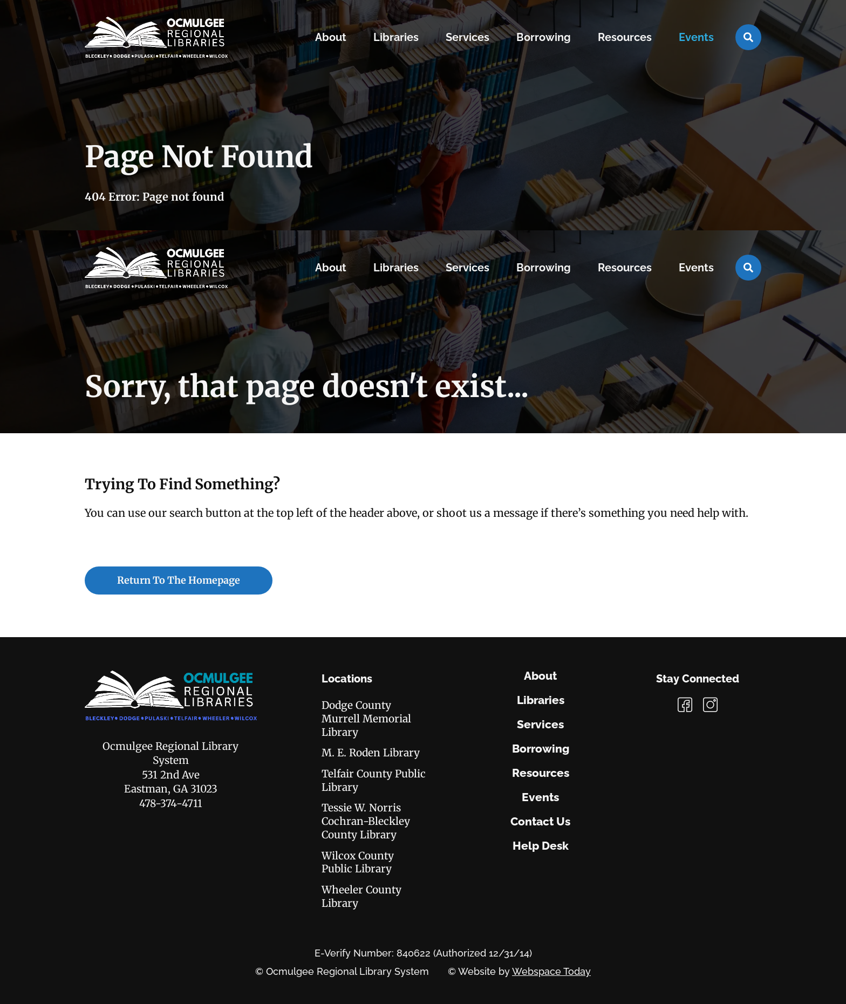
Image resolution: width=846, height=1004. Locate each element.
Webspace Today (551, 971)
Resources (540, 773)
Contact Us (540, 821)
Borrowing (540, 748)
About (540, 676)
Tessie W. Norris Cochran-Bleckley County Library (366, 821)
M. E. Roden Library (371, 752)
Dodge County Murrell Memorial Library (366, 718)
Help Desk (541, 846)
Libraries (540, 700)
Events (540, 797)
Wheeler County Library (361, 896)
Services (540, 724)
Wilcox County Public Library (358, 862)
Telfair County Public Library (374, 780)
